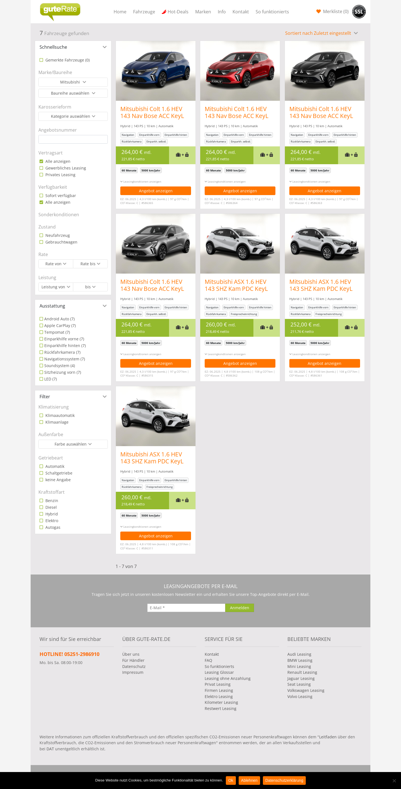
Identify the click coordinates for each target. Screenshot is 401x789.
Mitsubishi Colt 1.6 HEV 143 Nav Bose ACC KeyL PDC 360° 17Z (152, 116)
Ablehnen (249, 780)
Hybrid (51, 514)
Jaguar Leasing (301, 678)
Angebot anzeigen (156, 190)
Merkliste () (335, 11)
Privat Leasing (218, 684)
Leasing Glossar (219, 672)
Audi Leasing (299, 654)
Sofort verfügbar (60, 195)
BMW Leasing (299, 660)
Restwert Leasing (220, 708)
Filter (45, 397)
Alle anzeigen (57, 161)
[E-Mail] (186, 608)
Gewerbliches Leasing (65, 168)
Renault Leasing (302, 672)
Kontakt (241, 12)
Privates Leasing (59, 174)
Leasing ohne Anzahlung (228, 678)
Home (120, 12)
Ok (230, 780)
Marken (203, 12)
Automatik (54, 466)
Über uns (131, 654)
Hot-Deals (178, 12)
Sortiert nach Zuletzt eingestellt (318, 33)
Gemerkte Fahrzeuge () (67, 60)
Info (222, 12)
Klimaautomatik (59, 415)
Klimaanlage (56, 422)
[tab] (73, 47)
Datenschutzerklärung (284, 780)
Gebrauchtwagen (60, 242)
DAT (50, 748)
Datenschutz (134, 666)
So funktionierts (272, 12)
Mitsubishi (70, 82)
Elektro (51, 520)
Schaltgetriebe (58, 473)
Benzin (51, 500)
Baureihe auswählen (71, 93)
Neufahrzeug (57, 235)
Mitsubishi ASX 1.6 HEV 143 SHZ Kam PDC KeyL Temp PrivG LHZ (236, 288)
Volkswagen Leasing (305, 690)
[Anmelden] (239, 608)
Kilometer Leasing (221, 702)
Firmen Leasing (219, 690)
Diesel (50, 507)
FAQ (208, 660)
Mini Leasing (299, 666)
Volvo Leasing (299, 696)
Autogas (52, 527)
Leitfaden (328, 736)
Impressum (132, 672)
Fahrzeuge (144, 12)
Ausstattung (52, 306)
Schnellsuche (53, 47)
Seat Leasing (299, 684)
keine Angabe (57, 479)
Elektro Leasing (219, 696)
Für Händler (133, 660)
